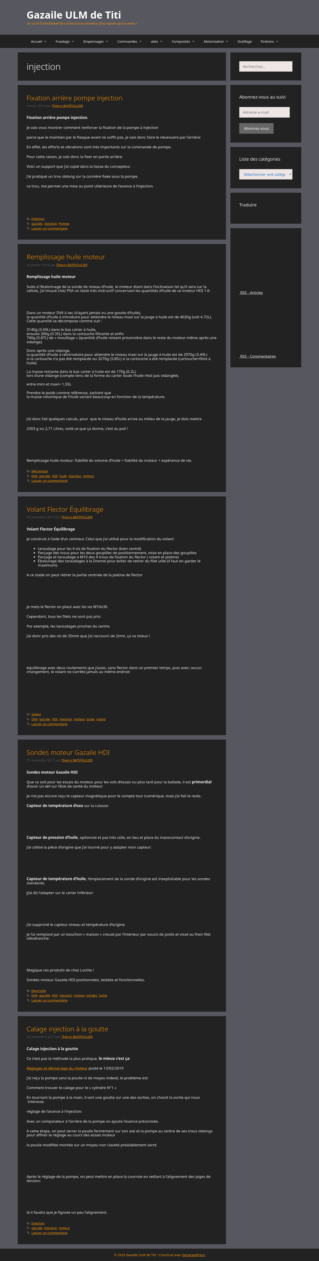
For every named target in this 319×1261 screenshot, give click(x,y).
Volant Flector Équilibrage (65, 509)
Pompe (64, 223)
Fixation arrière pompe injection (75, 97)
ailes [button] (159, 41)
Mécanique (39, 471)
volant (101, 719)
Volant (36, 714)
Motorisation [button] (218, 41)
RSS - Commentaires (265, 354)
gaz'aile (37, 223)
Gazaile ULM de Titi (74, 14)
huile (63, 476)
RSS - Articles (265, 290)
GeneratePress (193, 1255)
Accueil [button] (41, 41)
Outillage (244, 41)
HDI (55, 476)
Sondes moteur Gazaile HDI (68, 752)
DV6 (34, 476)
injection (50, 223)
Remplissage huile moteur (66, 256)
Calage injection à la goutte (67, 1028)
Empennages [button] (98, 41)
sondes (91, 995)
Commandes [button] (131, 41)
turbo (90, 719)
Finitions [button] (272, 41)
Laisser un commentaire (49, 228)
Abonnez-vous (256, 128)
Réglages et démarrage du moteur (57, 1068)
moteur (88, 476)
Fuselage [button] (67, 41)
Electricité (38, 991)
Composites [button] (185, 41)
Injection (38, 219)
